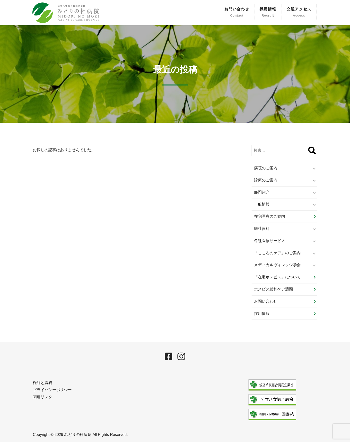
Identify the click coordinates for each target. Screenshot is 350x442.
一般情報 (262, 204)
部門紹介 (262, 192)
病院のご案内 (265, 168)
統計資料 (262, 228)
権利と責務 (42, 383)
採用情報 (268, 13)
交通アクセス (299, 13)
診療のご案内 (265, 180)
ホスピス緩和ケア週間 (273, 289)
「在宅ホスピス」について (277, 277)
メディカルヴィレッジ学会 (277, 265)
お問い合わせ (236, 13)
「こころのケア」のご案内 (277, 253)
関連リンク (42, 397)
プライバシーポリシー (52, 390)
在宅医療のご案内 (269, 216)
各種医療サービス (269, 241)
